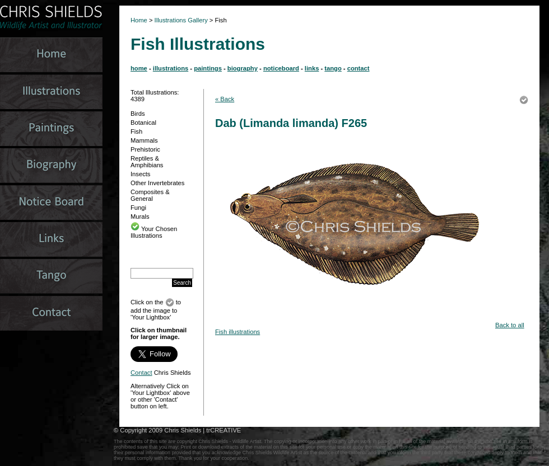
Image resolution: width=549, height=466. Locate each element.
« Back (224, 99)
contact (358, 68)
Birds (138, 113)
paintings (208, 68)
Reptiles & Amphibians (147, 161)
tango (332, 68)
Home (139, 20)
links (312, 68)
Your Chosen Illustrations (154, 232)
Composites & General (150, 195)
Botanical (143, 122)
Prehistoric (145, 149)
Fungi (138, 207)
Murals (140, 216)
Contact (141, 372)
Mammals (144, 140)
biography (242, 68)
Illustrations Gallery (180, 20)
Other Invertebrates (157, 183)
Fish (136, 131)
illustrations (170, 68)
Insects (140, 174)
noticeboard (281, 68)
